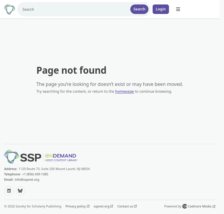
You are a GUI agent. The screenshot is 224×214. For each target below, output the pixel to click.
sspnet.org (102, 206)
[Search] (72, 9)
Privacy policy (76, 206)
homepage (124, 91)
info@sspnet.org (27, 179)
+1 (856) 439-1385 (35, 174)
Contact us (125, 206)
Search (139, 9)
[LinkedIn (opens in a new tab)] (9, 191)
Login (161, 9)
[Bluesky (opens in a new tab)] (20, 191)
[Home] (9, 9)
